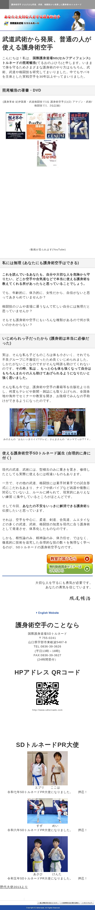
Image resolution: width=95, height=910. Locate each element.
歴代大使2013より (14, 887)
